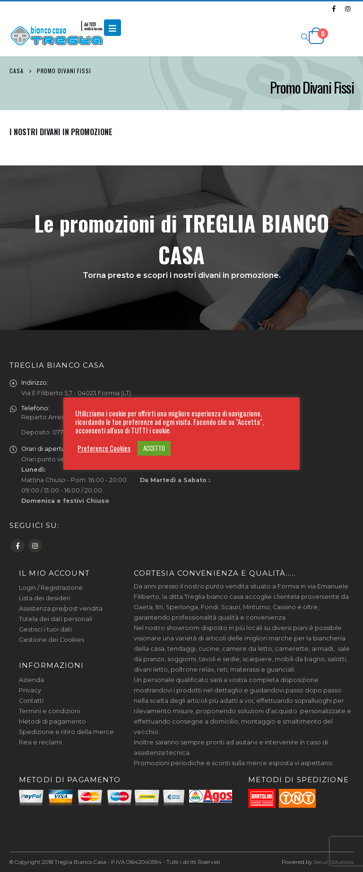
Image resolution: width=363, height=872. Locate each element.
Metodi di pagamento (52, 721)
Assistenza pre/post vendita (61, 608)
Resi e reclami (40, 742)
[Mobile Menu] (112, 27)
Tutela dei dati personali (55, 618)
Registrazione (62, 587)
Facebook (17, 546)
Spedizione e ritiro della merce (66, 731)
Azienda (31, 679)
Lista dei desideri (44, 598)
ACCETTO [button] (154, 448)
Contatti (31, 700)
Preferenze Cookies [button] (104, 448)
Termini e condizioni (49, 711)
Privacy (30, 690)
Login (27, 587)
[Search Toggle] (304, 36)
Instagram (35, 546)
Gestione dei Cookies (51, 639)
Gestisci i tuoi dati (45, 629)
